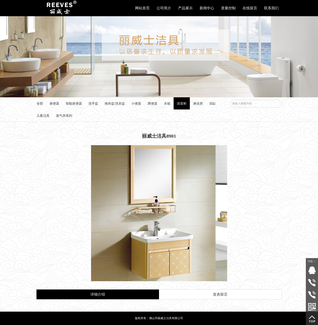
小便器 (136, 103)
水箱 (167, 103)
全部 (40, 103)
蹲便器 (152, 103)
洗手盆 (93, 103)
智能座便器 (74, 103)
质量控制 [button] (228, 8)
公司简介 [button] (164, 8)
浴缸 (212, 103)
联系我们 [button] (271, 8)
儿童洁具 (43, 115)
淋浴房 (198, 103)
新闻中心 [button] (207, 8)
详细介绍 (97, 294)
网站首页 (142, 8)
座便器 (54, 103)
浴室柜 (182, 103)
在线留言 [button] (250, 8)
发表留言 (220, 294)
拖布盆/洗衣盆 (115, 103)
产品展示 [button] (185, 8)
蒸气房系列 (64, 115)
